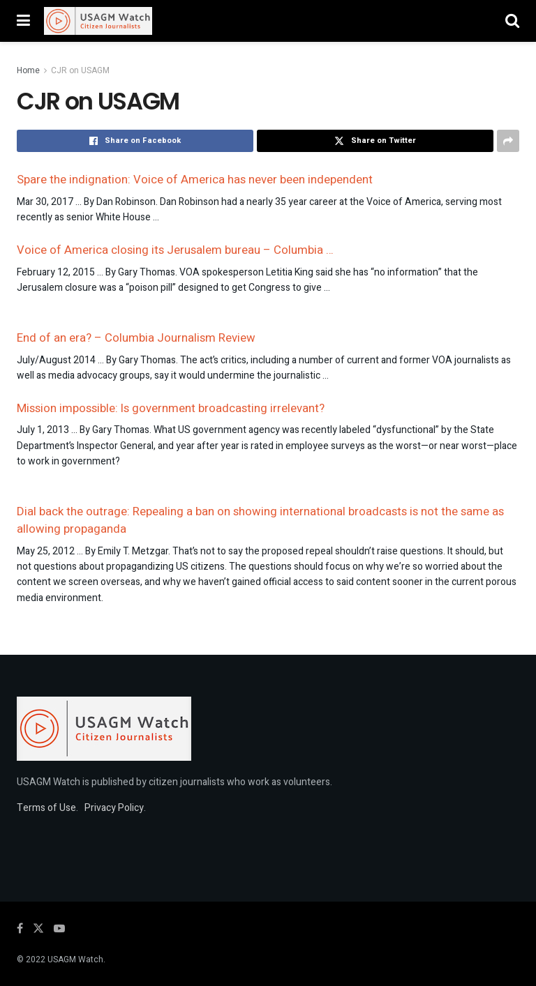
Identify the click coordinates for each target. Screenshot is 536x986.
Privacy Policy (114, 808)
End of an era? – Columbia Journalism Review (136, 338)
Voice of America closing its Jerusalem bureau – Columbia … (175, 250)
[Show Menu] (23, 21)
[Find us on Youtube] (59, 928)
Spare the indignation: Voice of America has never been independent (195, 179)
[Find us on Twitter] (38, 928)
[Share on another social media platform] (508, 141)
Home (28, 70)
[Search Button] (512, 21)
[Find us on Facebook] (20, 928)
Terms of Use (46, 808)
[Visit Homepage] (98, 21)
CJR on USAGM (80, 70)
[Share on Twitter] (375, 141)
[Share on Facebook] (135, 141)
